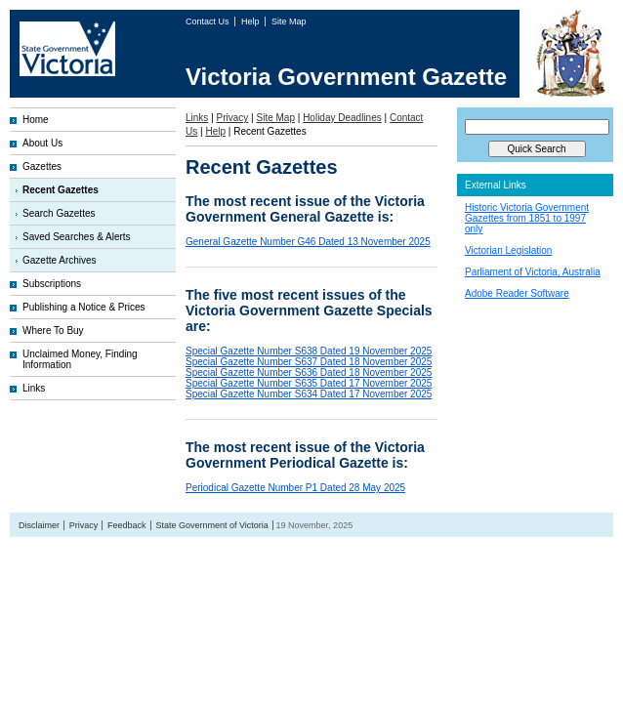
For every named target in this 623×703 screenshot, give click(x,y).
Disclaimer (39, 525)
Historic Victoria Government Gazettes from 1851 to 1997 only (527, 218)
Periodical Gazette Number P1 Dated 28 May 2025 (295, 487)
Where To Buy (53, 330)
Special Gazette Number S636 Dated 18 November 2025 (309, 372)
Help (251, 21)
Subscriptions (51, 283)
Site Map (289, 21)
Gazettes (42, 166)
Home (35, 119)
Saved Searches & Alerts (76, 236)
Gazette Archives (59, 260)
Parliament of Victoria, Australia (533, 272)
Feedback (126, 525)
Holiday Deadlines (342, 117)
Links (33, 388)
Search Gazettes (58, 213)
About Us (42, 143)
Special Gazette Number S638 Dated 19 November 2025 (309, 351)
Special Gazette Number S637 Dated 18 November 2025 (309, 361)
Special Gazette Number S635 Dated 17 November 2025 (309, 383)
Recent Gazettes (60, 190)
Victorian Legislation (508, 250)
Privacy (233, 117)
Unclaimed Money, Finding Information (80, 359)
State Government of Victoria (211, 525)
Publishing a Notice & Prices (83, 307)
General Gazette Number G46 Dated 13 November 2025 (308, 241)
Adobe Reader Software (517, 293)
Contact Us (208, 21)
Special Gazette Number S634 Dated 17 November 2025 (309, 394)
